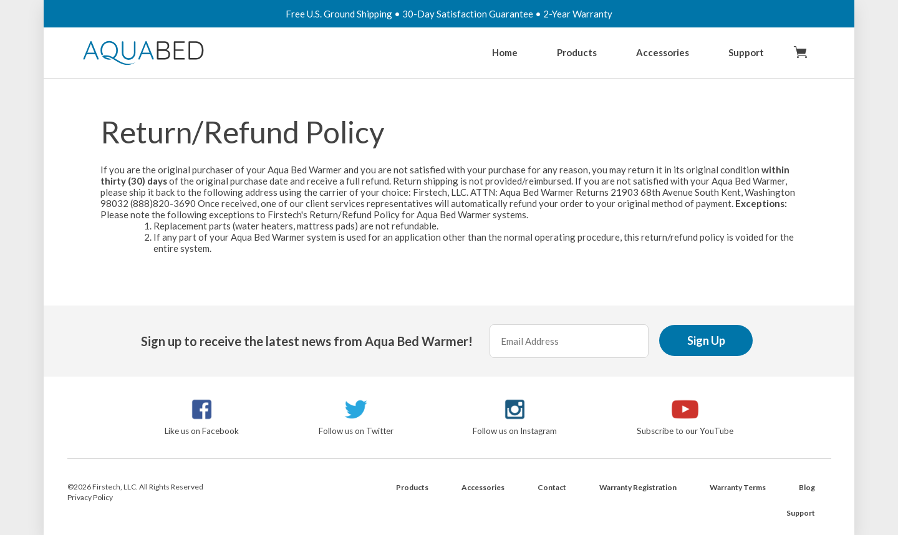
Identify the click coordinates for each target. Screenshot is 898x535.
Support (746, 52)
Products (577, 52)
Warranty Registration (638, 487)
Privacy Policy (90, 497)
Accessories (662, 52)
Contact (552, 487)
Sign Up (706, 340)
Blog (807, 487)
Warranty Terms (738, 487)
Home (505, 52)
